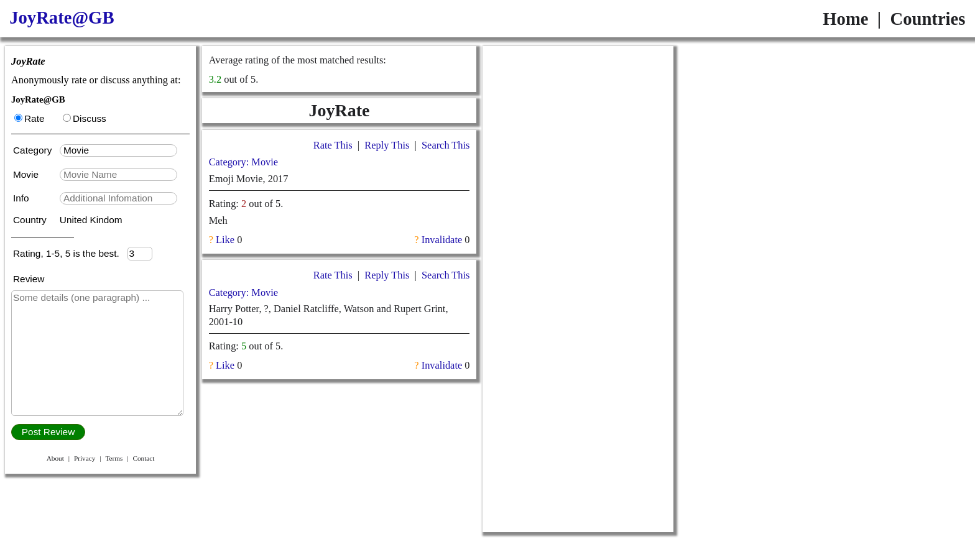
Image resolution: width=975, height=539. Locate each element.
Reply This (386, 145)
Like (225, 240)
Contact (143, 458)
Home (845, 19)
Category (35, 150)
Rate (29, 118)
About (55, 458)
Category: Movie (243, 162)
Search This (445, 145)
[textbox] (118, 150)
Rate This (333, 145)
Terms (113, 458)
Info (22, 198)
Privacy (84, 458)
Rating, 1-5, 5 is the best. (70, 253)
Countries (927, 19)
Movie (27, 174)
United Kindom (91, 219)
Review (28, 279)
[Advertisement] (578, 123)
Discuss (84, 118)
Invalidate (442, 240)
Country (31, 219)
